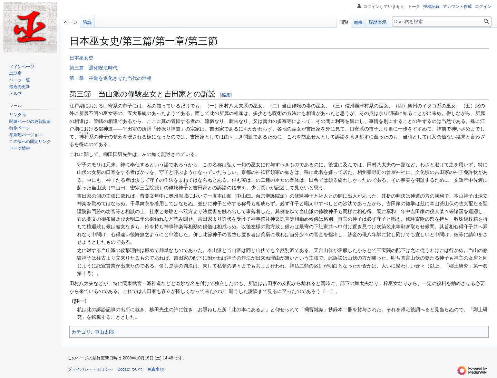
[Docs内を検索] (441, 22)
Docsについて (130, 369)
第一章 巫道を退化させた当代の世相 (110, 78)
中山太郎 (104, 332)
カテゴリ (81, 332)
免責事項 (155, 369)
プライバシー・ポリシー (90, 369)
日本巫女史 (81, 58)
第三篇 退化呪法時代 (93, 68)
